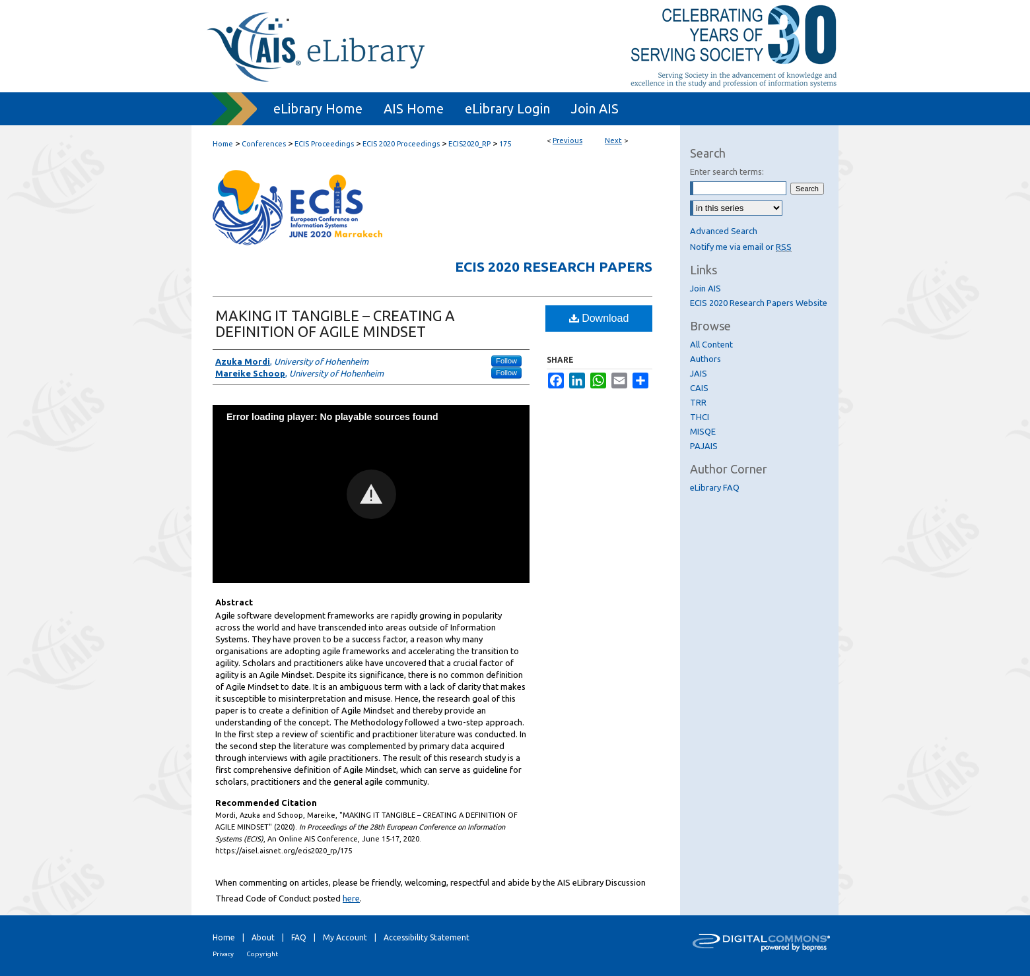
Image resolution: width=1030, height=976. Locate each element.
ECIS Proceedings (324, 144)
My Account (345, 937)
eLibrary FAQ (714, 487)
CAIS (699, 387)
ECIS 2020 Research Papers (553, 266)
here (351, 898)
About (263, 937)
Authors (705, 358)
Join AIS (705, 288)
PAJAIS (704, 445)
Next (613, 140)
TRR (698, 402)
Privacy (223, 954)
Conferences (264, 144)
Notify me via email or (741, 246)
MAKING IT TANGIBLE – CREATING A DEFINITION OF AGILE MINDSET (335, 323)
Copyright (262, 954)
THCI (699, 416)
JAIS (698, 373)
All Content (711, 344)
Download (599, 318)
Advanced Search (723, 230)
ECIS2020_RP (469, 144)
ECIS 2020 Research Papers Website (758, 302)
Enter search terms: (727, 171)
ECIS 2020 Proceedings (401, 144)
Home (223, 144)
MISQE (703, 431)
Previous (567, 140)
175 (505, 144)
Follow (506, 361)
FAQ (298, 937)
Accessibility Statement (426, 937)
